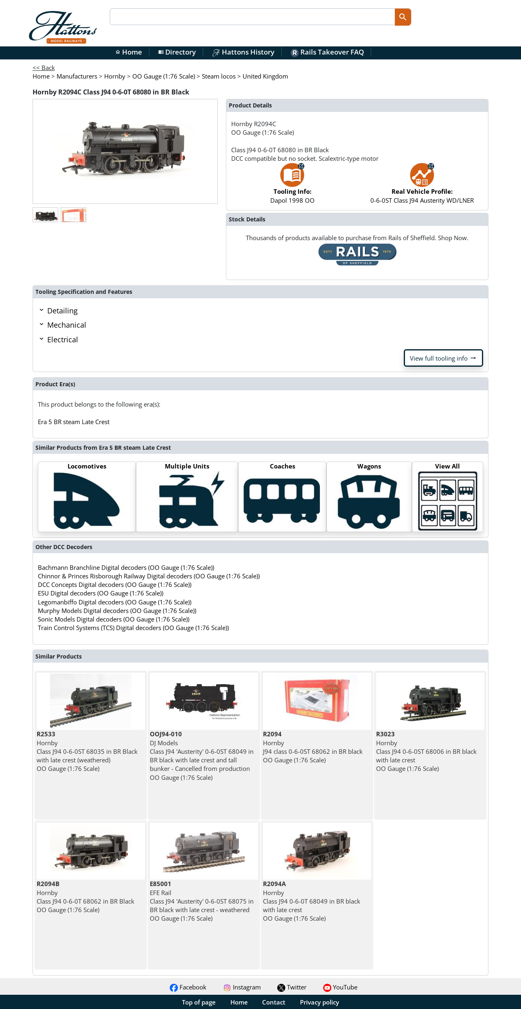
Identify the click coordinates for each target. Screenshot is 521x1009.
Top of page (199, 1002)
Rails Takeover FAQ (327, 52)
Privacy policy (319, 1002)
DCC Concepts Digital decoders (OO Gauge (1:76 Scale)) (114, 584)
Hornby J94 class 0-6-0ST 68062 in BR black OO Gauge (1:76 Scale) (313, 747)
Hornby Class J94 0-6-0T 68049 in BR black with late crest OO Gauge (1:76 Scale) (311, 901)
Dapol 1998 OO (292, 187)
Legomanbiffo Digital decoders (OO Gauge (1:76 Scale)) (114, 602)
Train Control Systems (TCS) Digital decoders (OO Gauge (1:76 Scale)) (133, 628)
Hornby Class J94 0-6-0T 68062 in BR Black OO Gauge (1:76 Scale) (85, 897)
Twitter (291, 987)
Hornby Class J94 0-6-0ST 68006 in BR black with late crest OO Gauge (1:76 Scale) (426, 751)
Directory (177, 52)
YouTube (340, 987)
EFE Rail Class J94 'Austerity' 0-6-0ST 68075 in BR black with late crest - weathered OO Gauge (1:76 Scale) (202, 901)
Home (128, 52)
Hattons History (243, 52)
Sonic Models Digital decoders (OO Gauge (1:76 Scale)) (113, 619)
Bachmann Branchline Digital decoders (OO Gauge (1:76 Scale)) (126, 567)
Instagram (242, 987)
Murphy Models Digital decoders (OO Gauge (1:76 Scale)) (117, 610)
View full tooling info (443, 358)
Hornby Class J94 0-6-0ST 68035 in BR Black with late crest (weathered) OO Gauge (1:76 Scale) (87, 751)
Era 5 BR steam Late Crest (73, 422)
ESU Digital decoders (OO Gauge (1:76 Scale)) (100, 593)
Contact (273, 1002)
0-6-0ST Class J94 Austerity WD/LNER (422, 187)
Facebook (188, 987)
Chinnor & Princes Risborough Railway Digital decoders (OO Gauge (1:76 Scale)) (149, 576)
